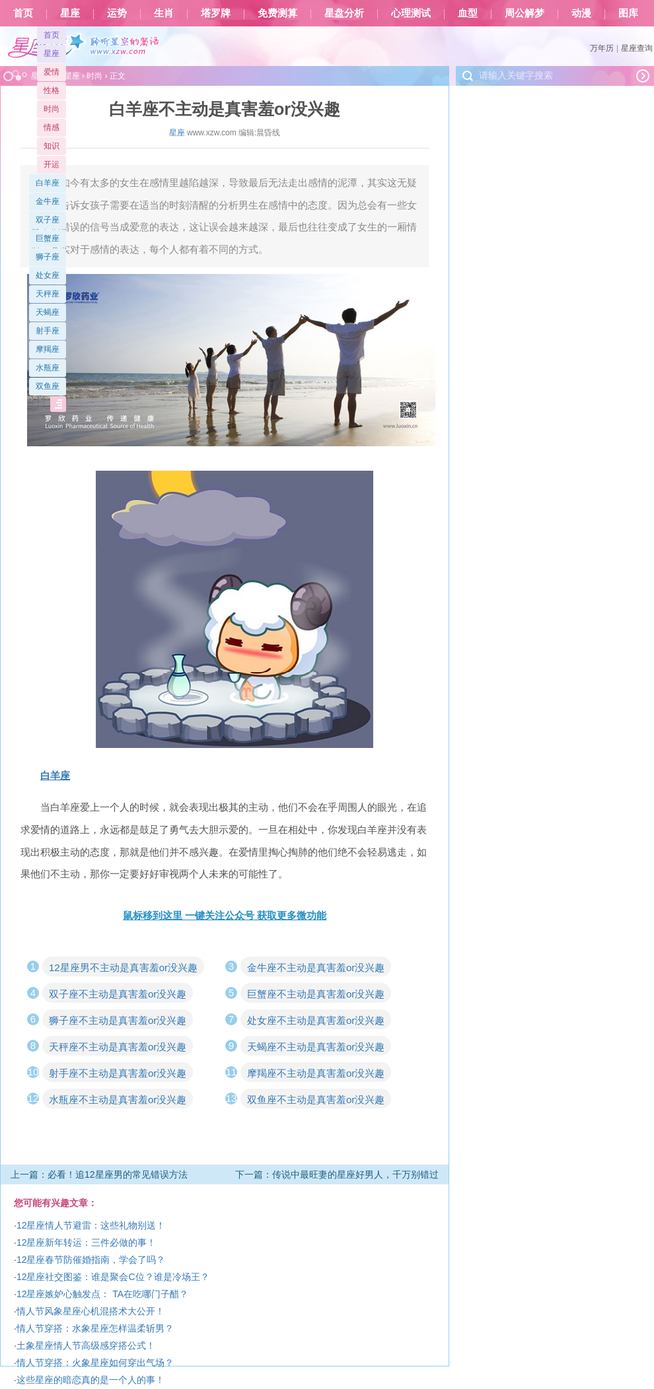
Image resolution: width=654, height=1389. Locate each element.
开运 (51, 164)
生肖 (164, 13)
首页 (23, 13)
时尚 (51, 109)
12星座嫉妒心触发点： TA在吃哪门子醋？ (102, 1294)
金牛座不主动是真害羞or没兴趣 (315, 967)
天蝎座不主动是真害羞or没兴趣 (315, 1046)
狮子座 (47, 256)
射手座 (47, 330)
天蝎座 (47, 312)
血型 (468, 13)
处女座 (47, 275)
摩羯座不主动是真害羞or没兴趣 (315, 1073)
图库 (628, 13)
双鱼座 (47, 386)
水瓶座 (47, 367)
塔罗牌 (216, 13)
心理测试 (411, 13)
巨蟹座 (47, 238)
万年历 (602, 48)
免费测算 (277, 13)
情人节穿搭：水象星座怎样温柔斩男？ (95, 1328)
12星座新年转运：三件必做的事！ (87, 1242)
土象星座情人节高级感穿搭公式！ (86, 1345)
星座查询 (637, 48)
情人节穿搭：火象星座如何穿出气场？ (95, 1362)
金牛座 (47, 201)
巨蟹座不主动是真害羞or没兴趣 (315, 993)
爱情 (51, 72)
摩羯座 (47, 349)
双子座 (47, 219)
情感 (51, 127)
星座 (70, 13)
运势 (117, 13)
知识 (51, 146)
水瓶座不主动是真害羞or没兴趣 (117, 1099)
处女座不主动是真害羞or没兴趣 (315, 1020)
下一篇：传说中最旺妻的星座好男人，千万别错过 (337, 1174)
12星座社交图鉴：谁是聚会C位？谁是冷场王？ (113, 1276)
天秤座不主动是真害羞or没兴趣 (117, 1046)
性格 (51, 90)
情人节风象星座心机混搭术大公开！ (90, 1311)
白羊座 (47, 182)
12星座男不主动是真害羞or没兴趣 (123, 967)
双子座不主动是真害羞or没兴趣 (117, 993)
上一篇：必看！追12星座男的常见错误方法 (99, 1174)
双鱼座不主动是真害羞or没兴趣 (315, 1099)
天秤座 (47, 293)
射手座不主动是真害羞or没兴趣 (117, 1073)
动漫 (581, 13)
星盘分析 (344, 13)
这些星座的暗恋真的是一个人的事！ (90, 1379)
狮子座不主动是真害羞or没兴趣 (117, 1020)
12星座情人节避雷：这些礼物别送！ (91, 1225)
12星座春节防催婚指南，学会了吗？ (91, 1259)
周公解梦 (524, 13)
